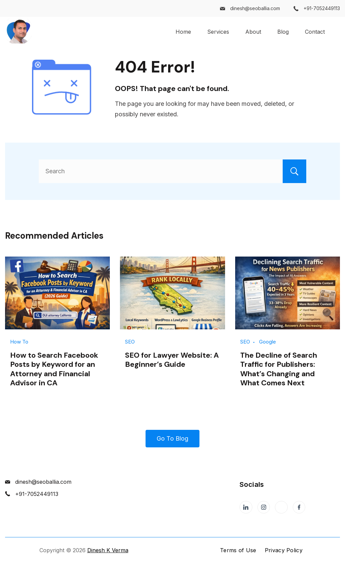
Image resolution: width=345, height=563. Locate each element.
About (253, 31)
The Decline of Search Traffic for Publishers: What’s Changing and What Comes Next (278, 369)
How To (19, 341)
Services (218, 31)
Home (183, 31)
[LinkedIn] (246, 507)
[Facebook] (299, 507)
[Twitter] (281, 507)
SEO (130, 341)
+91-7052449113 (322, 8)
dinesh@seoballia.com (255, 8)
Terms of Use (238, 550)
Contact (315, 31)
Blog (283, 31)
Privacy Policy (284, 550)
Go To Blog (172, 438)
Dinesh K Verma (107, 550)
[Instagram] (263, 507)
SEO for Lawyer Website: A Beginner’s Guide (172, 359)
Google (267, 341)
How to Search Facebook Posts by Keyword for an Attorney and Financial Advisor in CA (54, 369)
